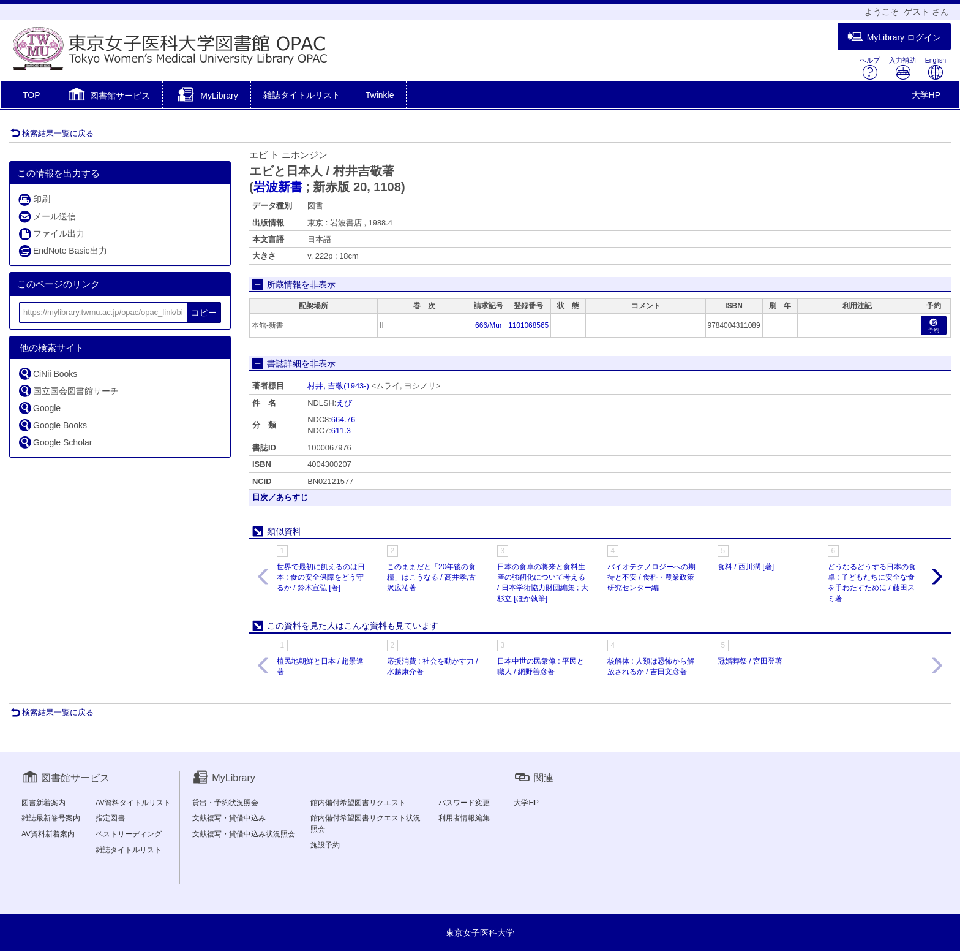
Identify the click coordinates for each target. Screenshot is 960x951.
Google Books (52, 425)
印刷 (34, 199)
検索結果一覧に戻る (52, 133)
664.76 (343, 419)
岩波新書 (277, 187)
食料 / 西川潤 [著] (746, 567)
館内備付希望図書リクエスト (358, 802)
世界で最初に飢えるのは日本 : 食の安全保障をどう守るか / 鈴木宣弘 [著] (321, 577)
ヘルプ (870, 68)
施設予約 (325, 845)
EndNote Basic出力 (62, 250)
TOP (31, 95)
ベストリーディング (129, 834)
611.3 (341, 430)
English (935, 68)
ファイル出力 (51, 233)
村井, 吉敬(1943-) (338, 385)
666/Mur (488, 325)
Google (39, 407)
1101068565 (528, 325)
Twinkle (380, 95)
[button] (108, 96)
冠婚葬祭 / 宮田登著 (750, 661)
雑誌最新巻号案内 (50, 818)
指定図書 (110, 818)
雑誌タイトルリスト (301, 95)
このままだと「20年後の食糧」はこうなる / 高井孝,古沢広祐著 (431, 577)
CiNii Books (47, 373)
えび (344, 402)
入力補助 (902, 68)
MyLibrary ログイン (894, 37)
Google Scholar (55, 442)
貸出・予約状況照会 (225, 802)
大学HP (926, 95)
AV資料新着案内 (48, 834)
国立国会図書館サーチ (68, 390)
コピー (204, 312)
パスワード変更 (464, 802)
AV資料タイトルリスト (133, 802)
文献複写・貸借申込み (229, 818)
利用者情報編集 (464, 818)
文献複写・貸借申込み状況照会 (243, 834)
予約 (933, 326)
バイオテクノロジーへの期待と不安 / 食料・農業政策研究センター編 (651, 577)
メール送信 (47, 216)
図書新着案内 (43, 802)
